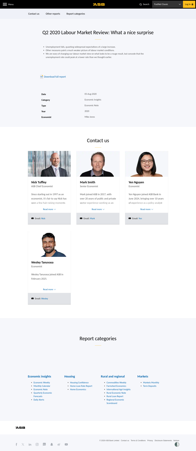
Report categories (75, 13)
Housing (69, 376)
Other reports (53, 13)
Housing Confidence (79, 382)
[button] (5, 4)
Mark (92, 218)
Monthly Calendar (42, 386)
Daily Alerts (39, 399)
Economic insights (39, 376)
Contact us (33, 13)
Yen (140, 218)
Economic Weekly (42, 382)
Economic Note (41, 389)
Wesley (44, 298)
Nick (43, 218)
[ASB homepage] (99, 4)
